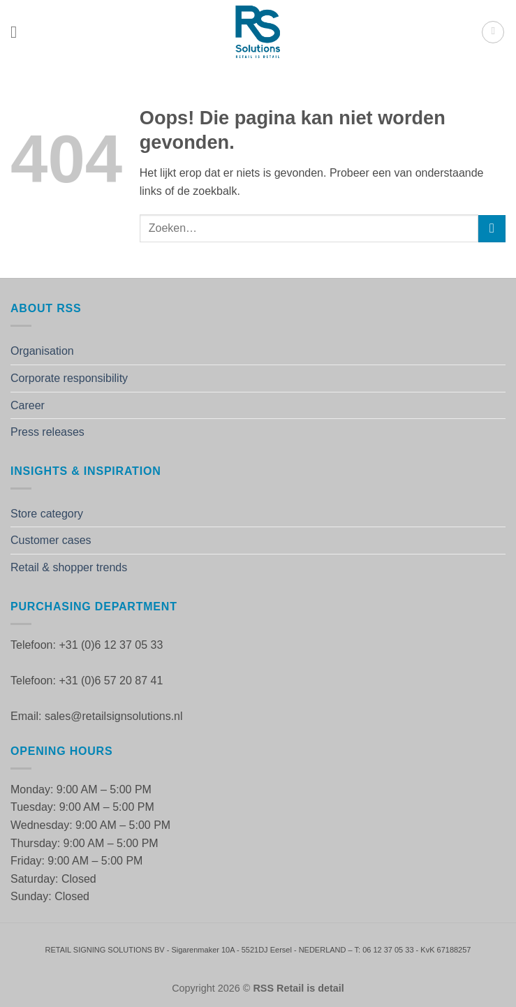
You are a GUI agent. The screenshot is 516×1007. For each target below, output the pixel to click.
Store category (46, 514)
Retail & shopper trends (68, 567)
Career (27, 405)
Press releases (47, 432)
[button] (18, 32)
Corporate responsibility (69, 378)
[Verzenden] (492, 228)
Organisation (42, 351)
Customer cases (50, 540)
